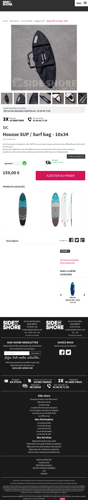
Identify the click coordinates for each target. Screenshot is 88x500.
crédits (44, 473)
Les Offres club (44, 416)
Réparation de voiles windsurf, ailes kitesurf (44, 446)
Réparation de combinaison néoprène (44, 449)
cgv (44, 471)
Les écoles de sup (44, 425)
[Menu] (81, 3)
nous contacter (44, 459)
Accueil (5, 21)
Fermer (62, 499)
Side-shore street (44, 402)
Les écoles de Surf (44, 434)
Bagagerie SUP (40, 21)
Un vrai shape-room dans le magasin (44, 410)
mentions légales (44, 465)
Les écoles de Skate (44, 431)
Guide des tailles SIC (76, 156)
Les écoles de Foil (44, 428)
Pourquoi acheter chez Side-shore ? (44, 399)
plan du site (44, 462)
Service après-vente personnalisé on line (44, 452)
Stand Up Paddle (27, 21)
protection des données (44, 468)
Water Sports (14, 21)
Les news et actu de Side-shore (44, 413)
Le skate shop (44, 405)
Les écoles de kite (44, 423)
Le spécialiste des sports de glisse (44, 407)
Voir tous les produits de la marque (69, 261)
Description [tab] (12, 240)
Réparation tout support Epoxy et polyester (44, 443)
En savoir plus (52, 499)
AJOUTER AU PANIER (60, 176)
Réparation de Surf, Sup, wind (44, 441)
